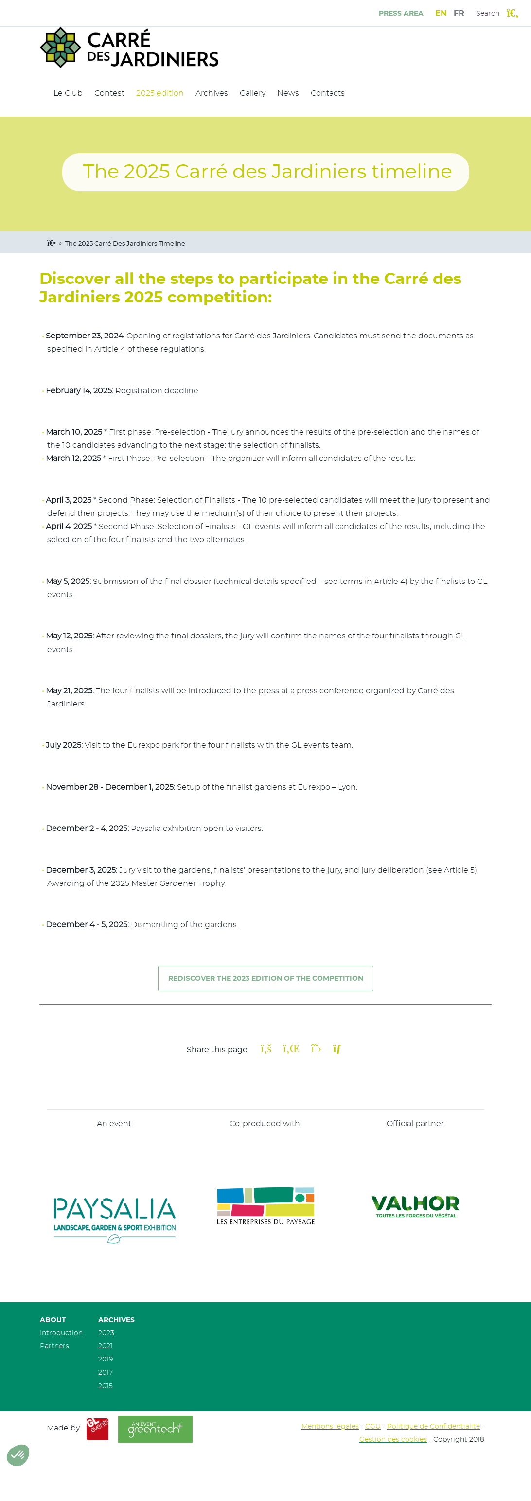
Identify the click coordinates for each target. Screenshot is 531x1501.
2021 (105, 1346)
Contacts (328, 93)
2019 (105, 1359)
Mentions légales (330, 1426)
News (288, 93)
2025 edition (160, 93)
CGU (373, 1426)
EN (441, 13)
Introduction (61, 1333)
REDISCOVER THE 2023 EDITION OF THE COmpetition (265, 978)
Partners (54, 1346)
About (53, 1320)
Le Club (68, 93)
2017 (105, 1372)
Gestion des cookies (393, 1439)
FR (459, 13)
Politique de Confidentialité (433, 1426)
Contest (109, 93)
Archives (211, 93)
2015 (105, 1386)
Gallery (253, 93)
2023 (106, 1333)
